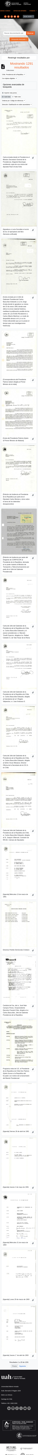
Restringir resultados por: (19, 58)
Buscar (30, 33)
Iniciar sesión (28, 16)
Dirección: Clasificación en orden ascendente (16, 104)
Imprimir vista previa (9, 93)
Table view (16, 97)
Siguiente (22, 1366)
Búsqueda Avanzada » (19, 39)
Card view (6, 97)
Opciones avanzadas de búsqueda (13, 85)
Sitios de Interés (19, 11)
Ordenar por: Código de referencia (13, 100)
